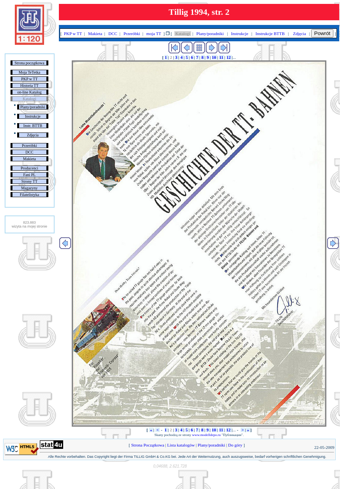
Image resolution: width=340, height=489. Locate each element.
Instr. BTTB (32, 126)
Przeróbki (29, 145)
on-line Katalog (29, 92)
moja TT (153, 33)
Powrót (322, 33)
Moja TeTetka (29, 72)
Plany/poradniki (32, 107)
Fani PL (29, 175)
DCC (29, 152)
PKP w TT (29, 79)
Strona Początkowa (147, 445)
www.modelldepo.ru (206, 435)
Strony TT (29, 181)
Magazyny (29, 188)
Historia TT (29, 85)
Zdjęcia (33, 135)
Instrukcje (33, 116)
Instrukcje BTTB (270, 33)
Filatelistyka (29, 194)
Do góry (235, 445)
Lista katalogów (181, 445)
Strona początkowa (29, 63)
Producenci (29, 168)
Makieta (29, 159)
